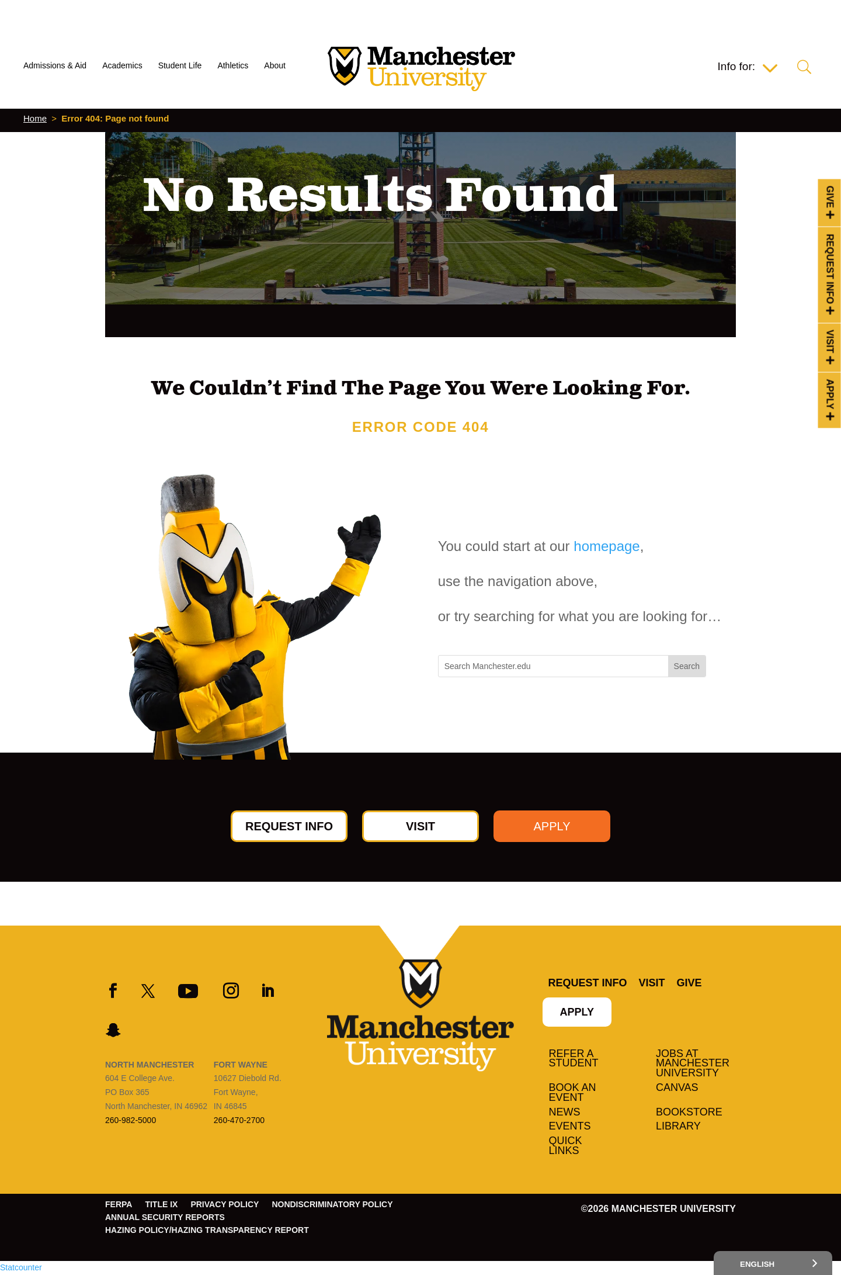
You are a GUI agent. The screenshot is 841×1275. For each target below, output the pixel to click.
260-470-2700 (239, 1120)
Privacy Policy (224, 1204)
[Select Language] (773, 1263)
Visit (830, 341)
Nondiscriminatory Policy (332, 1204)
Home (35, 118)
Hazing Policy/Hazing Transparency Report (207, 1230)
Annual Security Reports (165, 1217)
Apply (830, 394)
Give (830, 197)
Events (570, 1126)
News (565, 1112)
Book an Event (572, 1093)
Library (678, 1126)
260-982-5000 (130, 1120)
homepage (607, 546)
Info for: (736, 67)
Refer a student (574, 1059)
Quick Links (565, 1146)
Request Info (830, 269)
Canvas (677, 1088)
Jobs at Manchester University (692, 1064)
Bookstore (689, 1112)
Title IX (161, 1204)
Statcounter (21, 1267)
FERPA (118, 1204)
